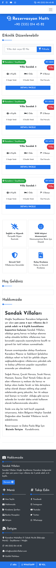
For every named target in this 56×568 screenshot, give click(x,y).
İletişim (6, 520)
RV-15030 (49, 102)
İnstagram (36, 505)
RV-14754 (49, 181)
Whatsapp (36, 520)
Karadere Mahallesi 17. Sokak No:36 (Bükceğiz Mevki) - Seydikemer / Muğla (23, 539)
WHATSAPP (28, 565)
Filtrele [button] (44, 49)
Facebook (36, 499)
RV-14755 (49, 141)
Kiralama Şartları (11, 510)
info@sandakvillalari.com (14, 551)
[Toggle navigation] (50, 9)
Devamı (8, 482)
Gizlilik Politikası (10, 556)
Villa (50, 68)
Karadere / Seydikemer (14, 62)
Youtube (35, 510)
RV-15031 (49, 62)
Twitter (34, 515)
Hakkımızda (8, 505)
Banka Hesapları (11, 515)
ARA (13, 565)
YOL (42, 565)
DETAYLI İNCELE (28, 88)
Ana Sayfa (8, 499)
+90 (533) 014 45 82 (44, 3)
